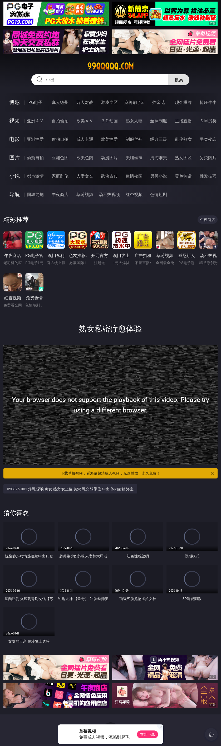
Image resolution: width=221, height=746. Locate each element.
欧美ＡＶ (84, 121)
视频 (14, 120)
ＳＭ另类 (208, 121)
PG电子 (35, 102)
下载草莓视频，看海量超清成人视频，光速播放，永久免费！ (138, 473)
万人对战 (84, 102)
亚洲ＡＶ (35, 121)
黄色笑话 (183, 176)
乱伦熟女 (183, 139)
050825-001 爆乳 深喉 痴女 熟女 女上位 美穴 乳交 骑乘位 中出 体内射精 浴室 (70, 488)
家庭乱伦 (60, 176)
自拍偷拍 (60, 121)
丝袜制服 (158, 121)
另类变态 (208, 139)
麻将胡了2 (134, 102)
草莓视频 (84, 194)
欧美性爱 (109, 139)
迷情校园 (134, 176)
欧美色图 (84, 157)
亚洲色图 (60, 157)
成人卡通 (84, 139)
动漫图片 (109, 157)
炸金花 (158, 102)
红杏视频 (134, 194)
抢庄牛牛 (208, 102)
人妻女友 (84, 176)
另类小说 (158, 176)
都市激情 (35, 176)
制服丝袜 (134, 139)
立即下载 (147, 734)
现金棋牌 (183, 102)
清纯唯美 (158, 157)
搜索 (179, 80)
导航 (14, 194)
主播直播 (183, 121)
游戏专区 (109, 102)
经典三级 (158, 139)
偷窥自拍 (35, 157)
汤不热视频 (109, 194)
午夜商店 (60, 194)
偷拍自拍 (60, 139)
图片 (14, 157)
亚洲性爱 (35, 139)
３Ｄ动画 (109, 121)
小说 (14, 175)
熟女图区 (183, 157)
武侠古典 (109, 176)
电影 (14, 139)
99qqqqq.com (110, 66)
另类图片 (208, 157)
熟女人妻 (134, 121)
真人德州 (60, 102)
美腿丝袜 (134, 157)
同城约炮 (35, 194)
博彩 (14, 102)
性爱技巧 (208, 176)
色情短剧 (158, 194)
